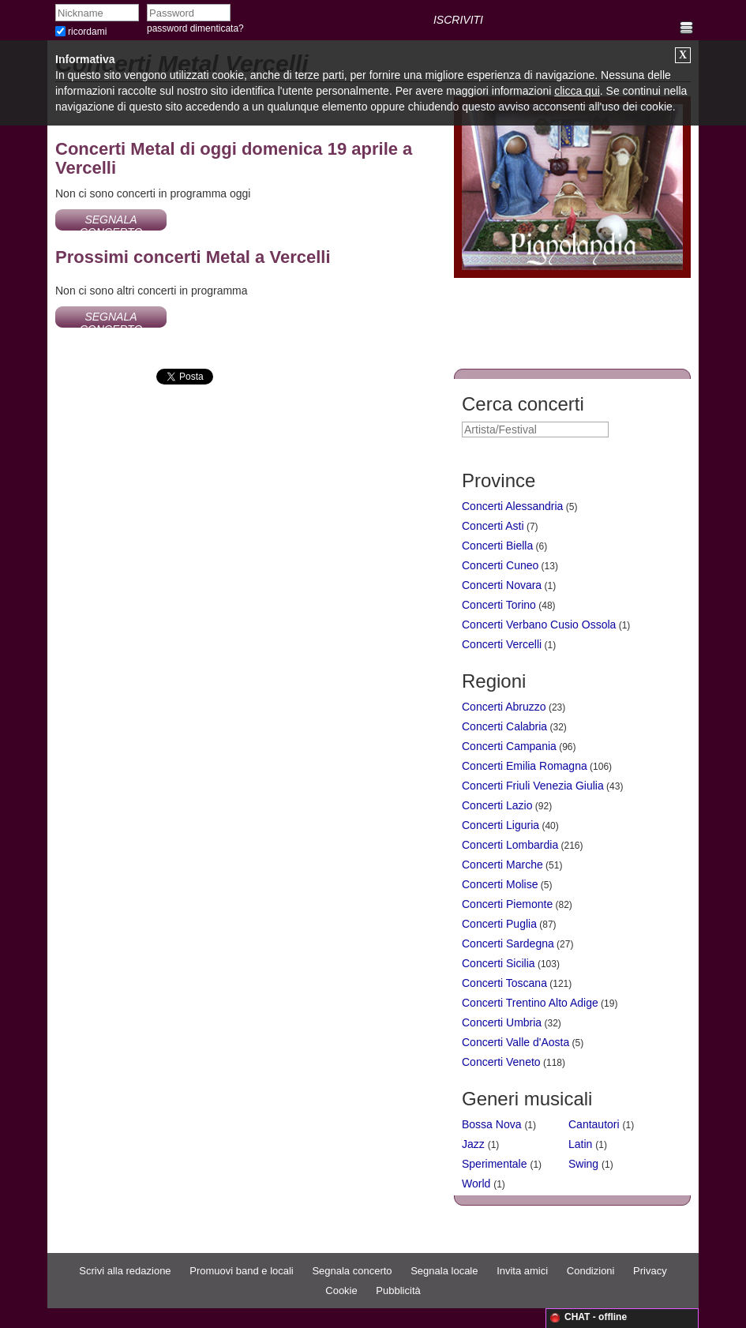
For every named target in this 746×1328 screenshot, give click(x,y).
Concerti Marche (502, 864)
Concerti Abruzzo (504, 706)
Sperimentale (494, 1163)
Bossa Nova (491, 1124)
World (476, 1183)
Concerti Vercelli (502, 644)
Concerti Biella (497, 545)
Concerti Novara (502, 585)
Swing (583, 1163)
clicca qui (577, 90)
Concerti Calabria (504, 726)
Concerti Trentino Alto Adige (530, 1002)
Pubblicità (398, 1290)
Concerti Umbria (502, 1022)
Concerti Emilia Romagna (524, 766)
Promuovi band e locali (241, 1271)
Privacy (650, 1271)
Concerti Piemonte (507, 904)
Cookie (341, 1290)
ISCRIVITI (458, 19)
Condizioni (591, 1271)
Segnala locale (444, 1271)
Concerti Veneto (501, 1062)
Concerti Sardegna (508, 943)
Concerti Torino (499, 604)
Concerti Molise (500, 884)
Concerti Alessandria (512, 506)
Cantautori (594, 1124)
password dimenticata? (195, 28)
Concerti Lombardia (510, 844)
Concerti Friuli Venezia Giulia (533, 785)
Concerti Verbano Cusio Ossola (539, 624)
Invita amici (522, 1271)
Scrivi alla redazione (125, 1271)
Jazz (473, 1144)
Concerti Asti (493, 526)
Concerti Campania (509, 746)
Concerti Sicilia (498, 963)
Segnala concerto (352, 1271)
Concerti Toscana (504, 983)
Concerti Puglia (499, 923)
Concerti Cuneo (500, 565)
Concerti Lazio (497, 805)
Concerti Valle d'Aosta (515, 1042)
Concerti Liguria (500, 825)
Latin (580, 1144)
